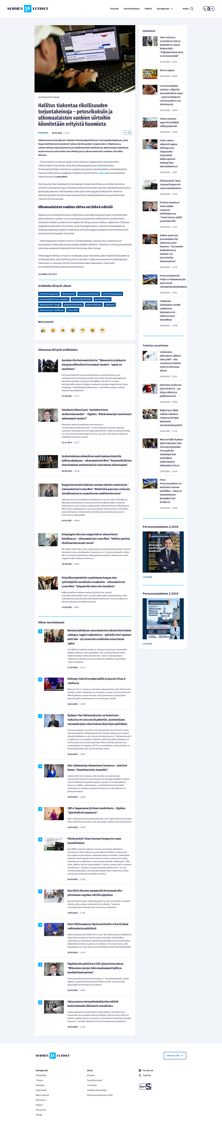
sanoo (101, 173)
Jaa (127, 132)
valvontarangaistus (48, 294)
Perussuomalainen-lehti (100, 1095)
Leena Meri (72, 310)
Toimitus (92, 1085)
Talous (39, 1080)
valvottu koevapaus (112, 294)
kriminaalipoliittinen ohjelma (53, 299)
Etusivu (114, 8)
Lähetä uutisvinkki (96, 1090)
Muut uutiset (42, 1095)
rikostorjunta (68, 294)
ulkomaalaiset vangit (49, 304)
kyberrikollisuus (93, 304)
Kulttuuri (40, 1100)
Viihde (39, 1115)
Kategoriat (165, 8)
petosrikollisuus (102, 299)
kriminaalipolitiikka (81, 299)
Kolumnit (41, 1110)
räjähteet (110, 304)
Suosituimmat (132, 8)
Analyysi (40, 1085)
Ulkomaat (41, 1090)
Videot (148, 8)
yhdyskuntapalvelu (73, 304)
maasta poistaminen (89, 294)
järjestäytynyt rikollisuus (51, 310)
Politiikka (43, 132)
